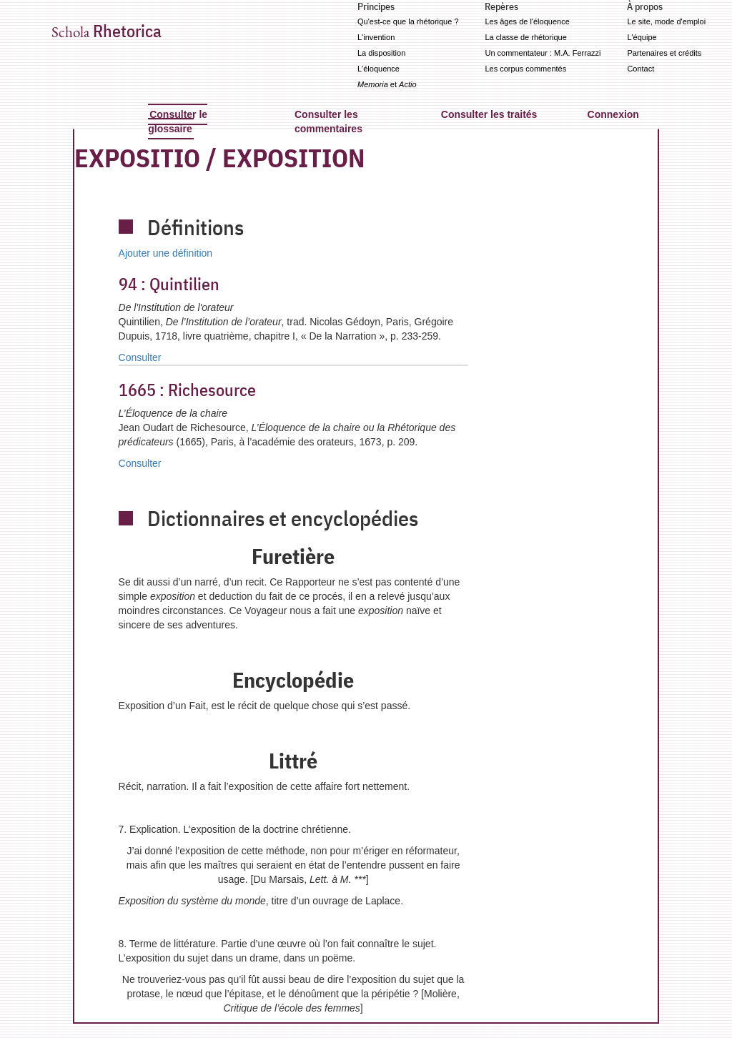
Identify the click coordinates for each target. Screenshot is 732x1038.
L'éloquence (378, 68)
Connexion (613, 114)
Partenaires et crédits (664, 53)
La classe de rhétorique (525, 37)
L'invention (376, 37)
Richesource (187, 389)
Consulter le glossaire (177, 121)
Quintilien (169, 283)
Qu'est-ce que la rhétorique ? (408, 21)
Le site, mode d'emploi (666, 21)
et (387, 84)
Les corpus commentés (525, 68)
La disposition (381, 53)
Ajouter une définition (166, 253)
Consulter (140, 357)
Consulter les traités (489, 114)
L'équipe (641, 37)
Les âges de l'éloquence (527, 21)
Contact (640, 68)
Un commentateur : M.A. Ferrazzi (542, 53)
